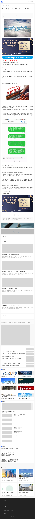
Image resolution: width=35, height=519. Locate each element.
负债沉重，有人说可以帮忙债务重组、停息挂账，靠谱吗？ (10, 459)
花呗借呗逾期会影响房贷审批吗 (6, 455)
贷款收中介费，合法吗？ (17, 435)
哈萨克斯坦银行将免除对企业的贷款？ (10, 288)
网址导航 (4, 510)
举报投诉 (11, 510)
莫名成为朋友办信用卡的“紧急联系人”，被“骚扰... (8, 376)
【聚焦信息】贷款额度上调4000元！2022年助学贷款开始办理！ (11, 365)
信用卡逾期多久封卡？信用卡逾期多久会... (20, 423)
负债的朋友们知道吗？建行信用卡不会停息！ (8, 449)
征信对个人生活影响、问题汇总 (24, 492)
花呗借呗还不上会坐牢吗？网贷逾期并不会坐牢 (8, 411)
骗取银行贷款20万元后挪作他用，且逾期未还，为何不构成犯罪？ (17, 226)
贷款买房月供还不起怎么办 (18, 427)
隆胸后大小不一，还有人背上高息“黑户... (20, 414)
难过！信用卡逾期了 (5, 453)
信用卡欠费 (7, 5)
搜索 (32, 1)
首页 (3, 5)
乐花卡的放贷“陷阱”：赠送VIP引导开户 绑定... (7, 398)
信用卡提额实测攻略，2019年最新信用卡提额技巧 (12, 254)
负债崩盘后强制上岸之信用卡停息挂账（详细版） (9, 461)
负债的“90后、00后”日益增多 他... (19, 431)
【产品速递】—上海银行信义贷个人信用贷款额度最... (8, 383)
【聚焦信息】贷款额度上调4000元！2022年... (24, 398)
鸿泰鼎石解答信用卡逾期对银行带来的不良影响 (9, 452)
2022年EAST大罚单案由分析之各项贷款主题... (24, 376)
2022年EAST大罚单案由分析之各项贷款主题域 (8, 351)
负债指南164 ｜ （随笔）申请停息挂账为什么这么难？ (10, 460)
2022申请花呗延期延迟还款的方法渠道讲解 (8, 356)
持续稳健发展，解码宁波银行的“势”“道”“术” (9, 477)
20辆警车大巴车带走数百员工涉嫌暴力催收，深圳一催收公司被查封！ (12, 358)
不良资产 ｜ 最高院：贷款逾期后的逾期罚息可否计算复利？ (14, 271)
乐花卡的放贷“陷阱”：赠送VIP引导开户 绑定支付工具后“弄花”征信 (11, 363)
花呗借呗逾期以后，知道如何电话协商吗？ (8, 454)
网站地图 (7, 510)
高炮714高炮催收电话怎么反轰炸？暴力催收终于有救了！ (10, 448)
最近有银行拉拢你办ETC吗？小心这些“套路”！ (11, 305)
